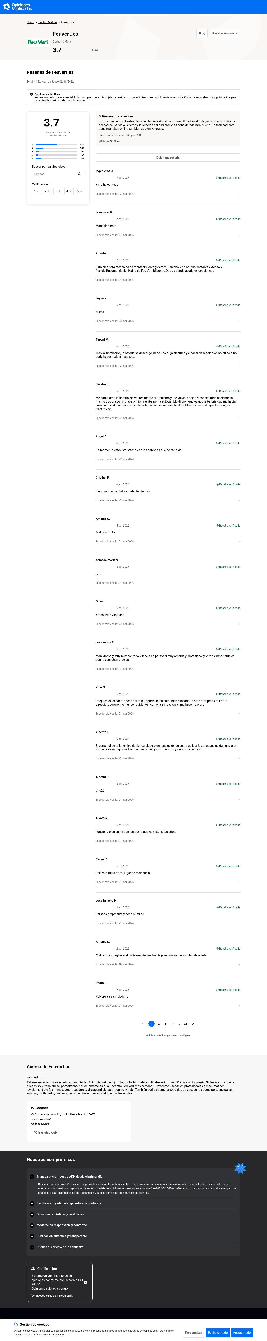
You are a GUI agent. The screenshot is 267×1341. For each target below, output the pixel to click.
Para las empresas (225, 33)
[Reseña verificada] (217, 177)
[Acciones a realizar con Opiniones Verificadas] (239, 193)
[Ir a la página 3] (165, 1023)
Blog (202, 33)
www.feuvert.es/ (41, 1119)
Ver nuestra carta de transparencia (52, 1295)
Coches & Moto (47, 22)
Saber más (79, 100)
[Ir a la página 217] (186, 1023)
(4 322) (94, 49)
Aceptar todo (242, 1332)
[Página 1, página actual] (151, 1024)
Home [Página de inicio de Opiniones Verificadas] (30, 22)
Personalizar (194, 1332)
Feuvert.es (67, 22)
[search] (79, 174)
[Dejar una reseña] (168, 157)
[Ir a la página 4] (172, 1023)
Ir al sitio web (45, 1132)
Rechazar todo (218, 1332)
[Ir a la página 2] (158, 1023)
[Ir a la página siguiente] (193, 1023)
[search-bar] (58, 174)
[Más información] (85, 1282)
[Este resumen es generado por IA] (140, 135)
